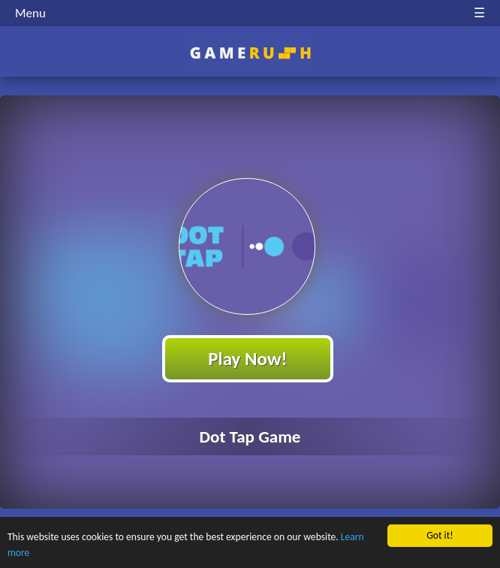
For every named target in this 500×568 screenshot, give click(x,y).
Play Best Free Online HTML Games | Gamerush (250, 53)
